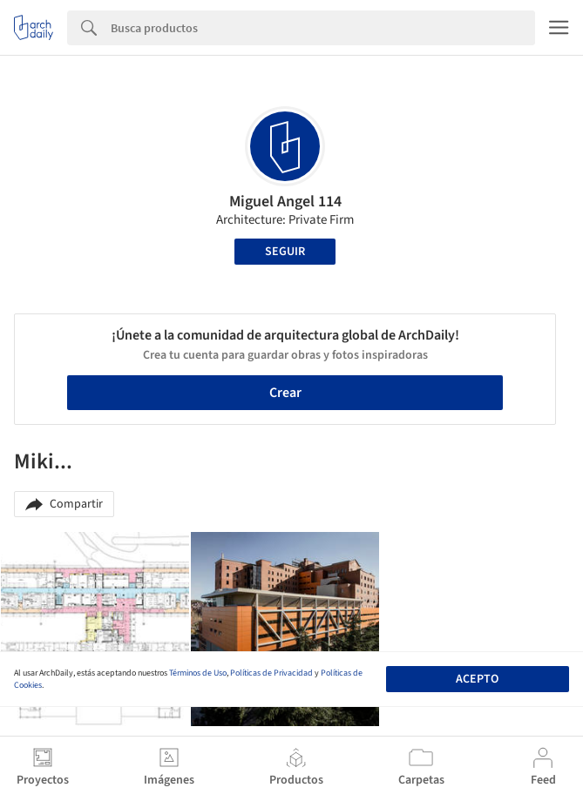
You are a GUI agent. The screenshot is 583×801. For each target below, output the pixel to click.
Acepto (477, 679)
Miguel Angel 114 (285, 201)
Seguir (285, 251)
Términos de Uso (198, 673)
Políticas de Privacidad (271, 673)
